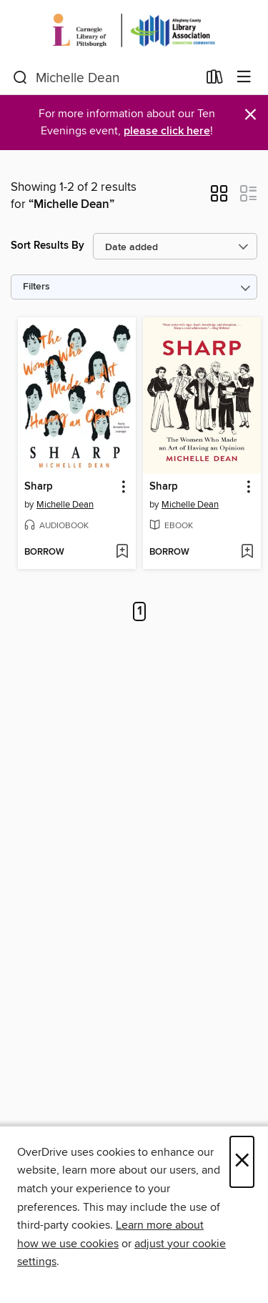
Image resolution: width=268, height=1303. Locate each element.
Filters (36, 287)
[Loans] (215, 80)
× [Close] (242, 1162)
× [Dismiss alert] (250, 115)
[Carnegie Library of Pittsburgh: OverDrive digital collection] (134, 30)
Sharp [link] (38, 486)
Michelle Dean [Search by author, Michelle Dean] (65, 504)
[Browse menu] (244, 77)
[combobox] (105, 78)
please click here (167, 131)
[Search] (20, 77)
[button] (219, 198)
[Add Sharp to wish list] (122, 552)
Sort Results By (47, 245)
